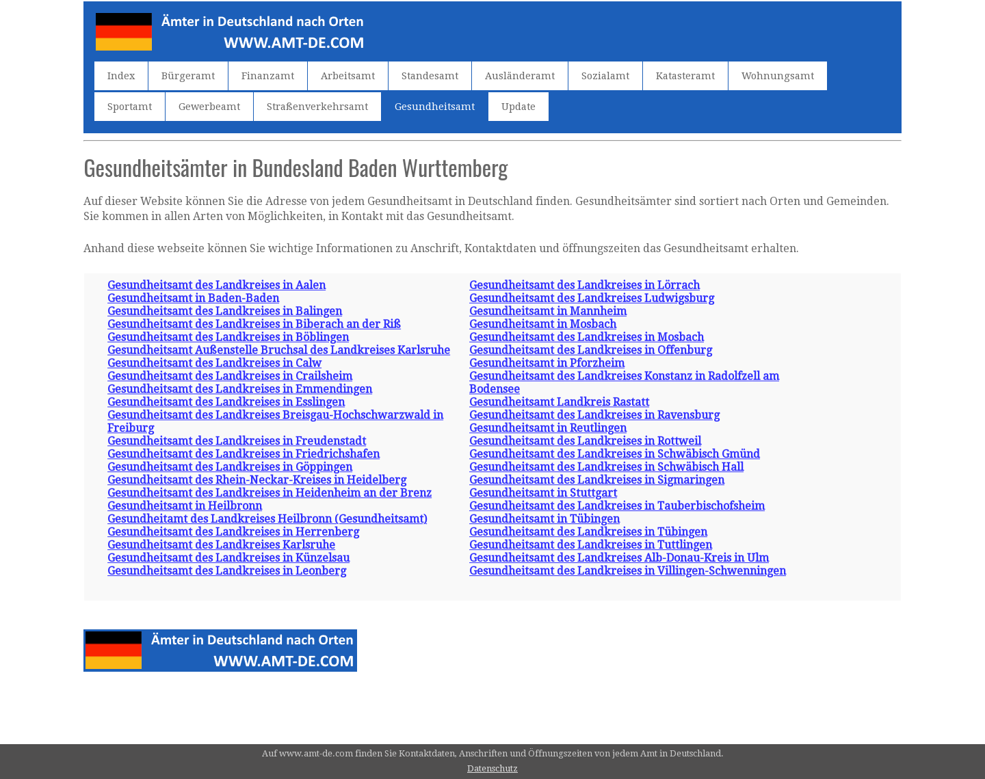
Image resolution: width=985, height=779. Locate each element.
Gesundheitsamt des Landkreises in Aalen (216, 285)
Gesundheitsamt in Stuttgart (543, 493)
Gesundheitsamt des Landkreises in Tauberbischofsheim (617, 506)
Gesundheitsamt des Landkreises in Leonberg (226, 570)
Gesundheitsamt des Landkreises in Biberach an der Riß (254, 324)
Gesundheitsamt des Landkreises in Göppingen (229, 467)
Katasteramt (685, 75)
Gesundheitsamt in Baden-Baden (193, 298)
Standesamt (430, 75)
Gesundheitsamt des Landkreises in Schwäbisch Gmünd (614, 454)
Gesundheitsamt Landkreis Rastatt (559, 402)
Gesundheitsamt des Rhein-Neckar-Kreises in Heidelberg (256, 480)
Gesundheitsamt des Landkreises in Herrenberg (233, 531)
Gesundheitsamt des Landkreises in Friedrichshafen (243, 454)
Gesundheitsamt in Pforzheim (547, 363)
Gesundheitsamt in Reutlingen (548, 428)
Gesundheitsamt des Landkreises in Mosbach (586, 337)
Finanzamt (267, 75)
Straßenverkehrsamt (317, 106)
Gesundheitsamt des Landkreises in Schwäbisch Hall (606, 467)
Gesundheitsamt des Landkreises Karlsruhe (221, 544)
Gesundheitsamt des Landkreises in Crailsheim (229, 376)
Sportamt (129, 106)
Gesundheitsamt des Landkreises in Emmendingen (239, 389)
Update (518, 106)
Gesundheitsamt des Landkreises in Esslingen (226, 402)
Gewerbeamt (209, 106)
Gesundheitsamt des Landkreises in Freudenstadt (236, 441)
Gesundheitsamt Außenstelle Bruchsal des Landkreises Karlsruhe (278, 350)
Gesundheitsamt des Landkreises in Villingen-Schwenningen (627, 570)
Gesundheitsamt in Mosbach (542, 324)
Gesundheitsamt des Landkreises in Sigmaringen (596, 480)
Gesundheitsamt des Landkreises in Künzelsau (228, 557)
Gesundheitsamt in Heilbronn (184, 506)
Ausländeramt (520, 75)
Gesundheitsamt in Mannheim (548, 311)
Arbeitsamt (348, 75)
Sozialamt (605, 75)
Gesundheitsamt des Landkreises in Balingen (224, 311)
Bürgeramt (188, 75)
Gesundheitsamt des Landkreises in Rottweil (585, 441)
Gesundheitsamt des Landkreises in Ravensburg (594, 415)
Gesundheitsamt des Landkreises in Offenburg (590, 350)
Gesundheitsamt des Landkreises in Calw (214, 363)
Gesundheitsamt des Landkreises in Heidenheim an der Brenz (269, 493)
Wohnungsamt (777, 75)
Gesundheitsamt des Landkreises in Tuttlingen (590, 544)
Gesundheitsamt (435, 106)
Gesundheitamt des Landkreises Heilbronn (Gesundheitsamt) (267, 518)
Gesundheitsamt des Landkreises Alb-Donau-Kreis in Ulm (619, 557)
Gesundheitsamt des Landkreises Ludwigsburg (591, 298)
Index (121, 75)
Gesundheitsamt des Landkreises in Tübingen (588, 531)
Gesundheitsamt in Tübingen (544, 518)
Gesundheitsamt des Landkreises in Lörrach (584, 285)
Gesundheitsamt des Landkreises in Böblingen (228, 337)
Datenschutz (492, 768)
